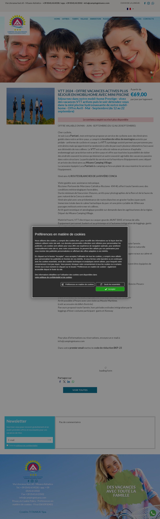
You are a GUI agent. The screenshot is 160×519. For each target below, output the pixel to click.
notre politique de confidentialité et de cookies (53, 277)
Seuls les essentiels (110, 284)
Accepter (110, 289)
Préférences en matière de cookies (78, 284)
